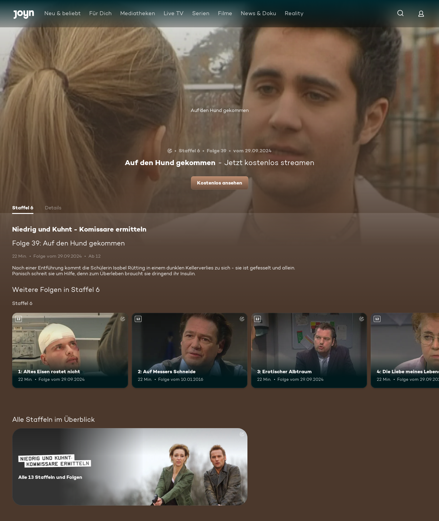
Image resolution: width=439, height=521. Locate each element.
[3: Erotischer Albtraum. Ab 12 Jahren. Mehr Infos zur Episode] (309, 350)
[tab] (23, 208)
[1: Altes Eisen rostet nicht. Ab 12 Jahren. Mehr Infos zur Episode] (70, 350)
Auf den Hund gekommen (220, 110)
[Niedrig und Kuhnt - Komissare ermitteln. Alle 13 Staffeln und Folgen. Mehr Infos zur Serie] (129, 467)
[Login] (421, 13)
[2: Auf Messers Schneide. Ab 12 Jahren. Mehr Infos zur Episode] (190, 350)
